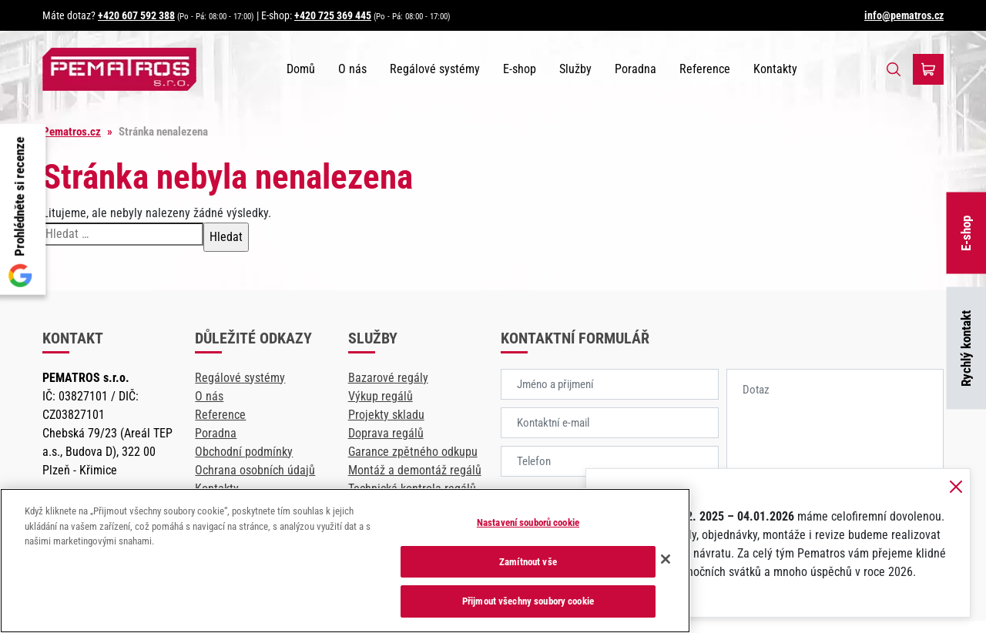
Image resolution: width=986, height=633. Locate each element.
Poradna (635, 69)
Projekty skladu (386, 414)
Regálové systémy (435, 69)
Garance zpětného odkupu (413, 451)
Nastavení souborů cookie (528, 522)
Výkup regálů (380, 396)
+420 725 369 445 (332, 15)
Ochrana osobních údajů (255, 470)
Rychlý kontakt (966, 348)
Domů (301, 69)
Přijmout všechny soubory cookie (528, 601)
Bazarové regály (388, 377)
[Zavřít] (665, 559)
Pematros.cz (71, 132)
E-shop (966, 232)
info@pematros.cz (904, 15)
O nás (352, 69)
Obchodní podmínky (244, 451)
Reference (704, 69)
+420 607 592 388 (136, 15)
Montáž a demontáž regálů (414, 470)
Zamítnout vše (528, 562)
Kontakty (775, 69)
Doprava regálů (386, 433)
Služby (575, 69)
